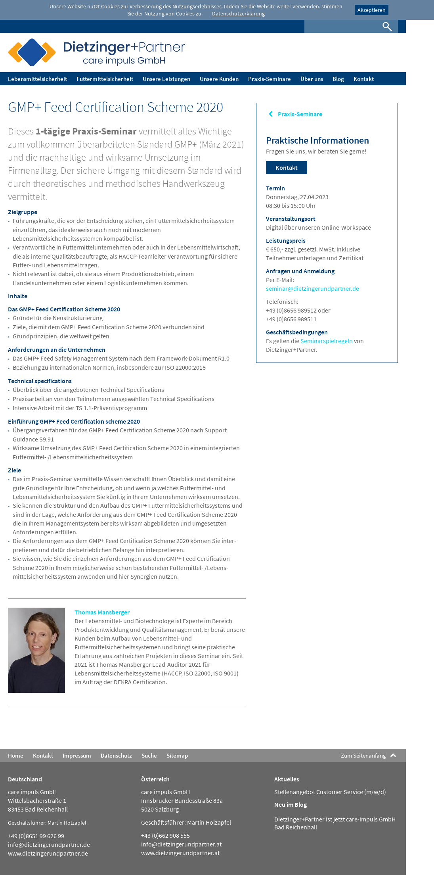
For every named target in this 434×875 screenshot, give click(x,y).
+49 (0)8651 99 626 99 (36, 836)
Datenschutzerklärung (238, 13)
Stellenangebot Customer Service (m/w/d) (330, 792)
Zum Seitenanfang (363, 755)
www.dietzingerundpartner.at (180, 853)
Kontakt (286, 167)
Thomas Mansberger (102, 612)
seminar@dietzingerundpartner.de (312, 288)
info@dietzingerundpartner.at (181, 844)
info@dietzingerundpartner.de (49, 844)
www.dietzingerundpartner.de (48, 853)
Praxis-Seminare (300, 114)
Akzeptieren (372, 9)
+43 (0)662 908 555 (165, 835)
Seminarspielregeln (326, 341)
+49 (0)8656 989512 (292, 310)
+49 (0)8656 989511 (291, 319)
